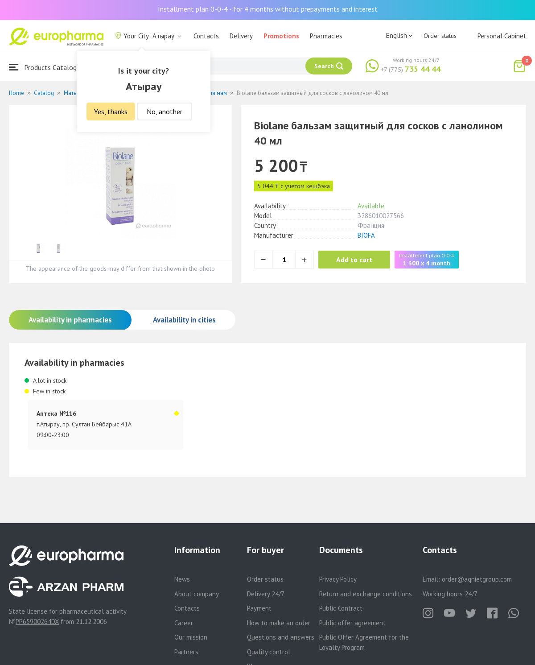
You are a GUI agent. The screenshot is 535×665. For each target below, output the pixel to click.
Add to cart (354, 259)
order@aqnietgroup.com (477, 579)
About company (196, 594)
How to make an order (278, 623)
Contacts (206, 36)
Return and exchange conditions (365, 594)
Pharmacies (326, 36)
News (182, 579)
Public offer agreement (352, 623)
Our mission (190, 637)
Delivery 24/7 (265, 594)
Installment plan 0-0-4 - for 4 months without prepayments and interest (268, 8)
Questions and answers (280, 637)
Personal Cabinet (501, 36)
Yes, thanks (111, 111)
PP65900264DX (37, 621)
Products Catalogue (46, 67)
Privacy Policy (338, 579)
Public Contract (340, 608)
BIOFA (366, 235)
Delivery (241, 36)
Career (183, 623)
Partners (186, 652)
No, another (164, 111)
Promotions (281, 36)
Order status (440, 36)
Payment (259, 608)
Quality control (268, 652)
